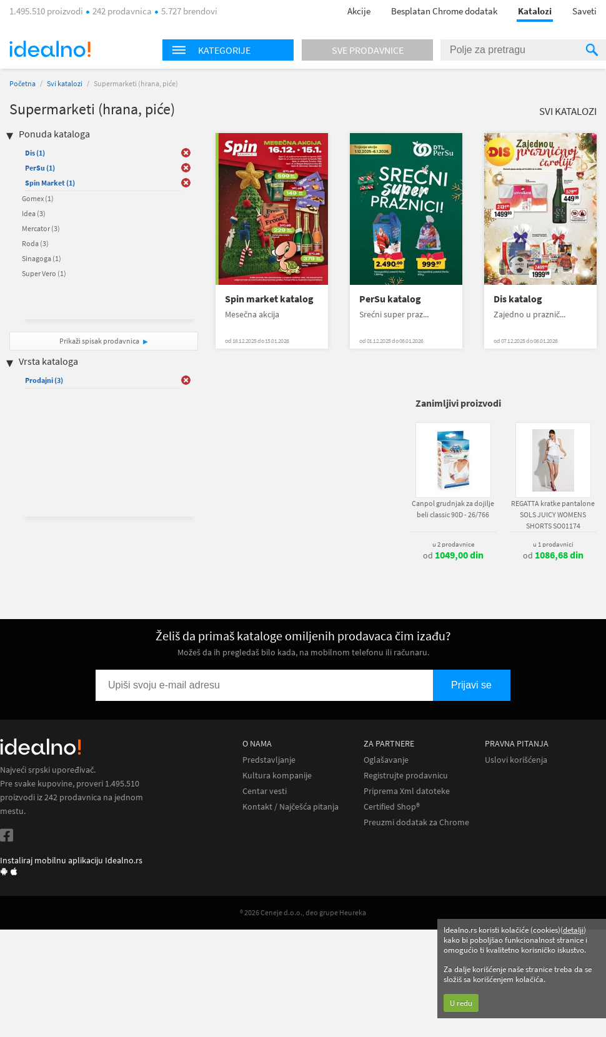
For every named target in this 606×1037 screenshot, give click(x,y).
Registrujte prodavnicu (406, 775)
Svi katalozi (64, 83)
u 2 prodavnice (453, 544)
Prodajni (44, 380)
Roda (35, 243)
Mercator (41, 228)
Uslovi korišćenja (516, 760)
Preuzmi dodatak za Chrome (416, 822)
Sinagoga (41, 258)
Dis (35, 152)
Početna (22, 83)
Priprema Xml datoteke (407, 791)
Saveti (584, 11)
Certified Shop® (392, 806)
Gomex (38, 198)
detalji (573, 930)
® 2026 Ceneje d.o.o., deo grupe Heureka (303, 912)
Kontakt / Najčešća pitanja (290, 806)
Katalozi (535, 11)
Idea (34, 213)
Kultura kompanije (277, 775)
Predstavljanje (269, 760)
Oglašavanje (386, 760)
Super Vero (44, 273)
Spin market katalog (269, 299)
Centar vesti (264, 791)
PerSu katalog (390, 299)
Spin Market (50, 182)
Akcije (358, 11)
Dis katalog (518, 299)
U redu (461, 1003)
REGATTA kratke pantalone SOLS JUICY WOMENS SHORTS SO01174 (553, 514)
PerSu (40, 167)
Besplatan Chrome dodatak (444, 11)
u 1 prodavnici (553, 544)
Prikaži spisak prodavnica (99, 340)
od (453, 555)
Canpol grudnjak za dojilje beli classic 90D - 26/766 (453, 509)
